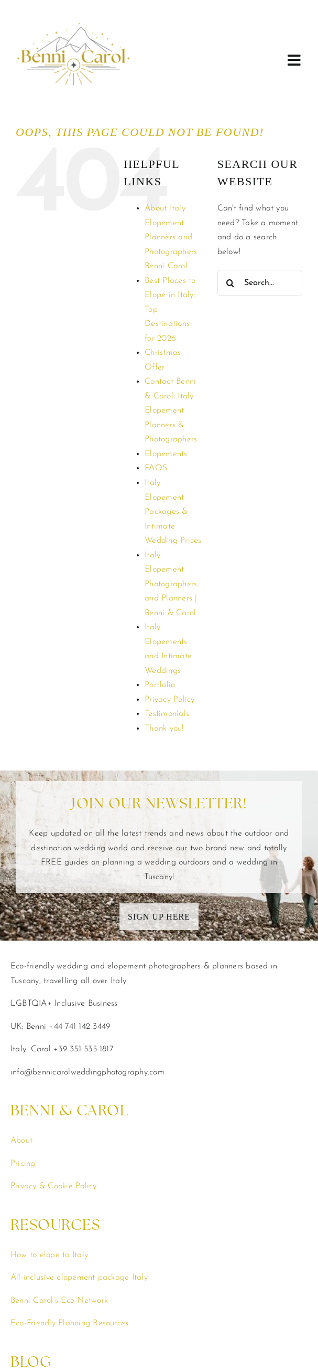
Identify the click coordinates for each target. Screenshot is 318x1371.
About (21, 1040)
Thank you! (164, 628)
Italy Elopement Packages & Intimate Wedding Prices (173, 411)
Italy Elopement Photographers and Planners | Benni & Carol (171, 483)
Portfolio (160, 584)
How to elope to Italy (49, 1154)
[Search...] (259, 182)
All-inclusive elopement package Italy (79, 1177)
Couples (25, 1336)
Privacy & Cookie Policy (53, 1085)
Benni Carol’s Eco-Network (59, 1200)
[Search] (230, 182)
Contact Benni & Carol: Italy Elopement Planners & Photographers (171, 310)
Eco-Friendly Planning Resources (69, 1222)
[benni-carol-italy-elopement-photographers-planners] (73, 7)
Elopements (166, 353)
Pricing (23, 1063)
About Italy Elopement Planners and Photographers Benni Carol (171, 136)
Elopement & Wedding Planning (69, 1359)
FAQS (156, 367)
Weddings (28, 1314)
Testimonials (167, 613)
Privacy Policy (169, 599)
